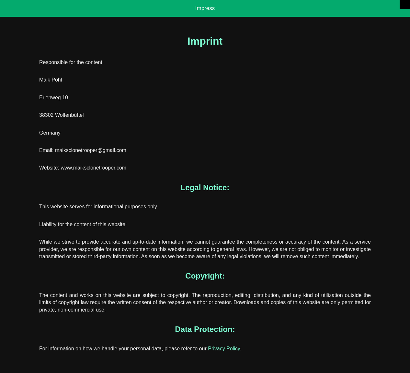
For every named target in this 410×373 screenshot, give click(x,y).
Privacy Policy (224, 348)
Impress (205, 8)
